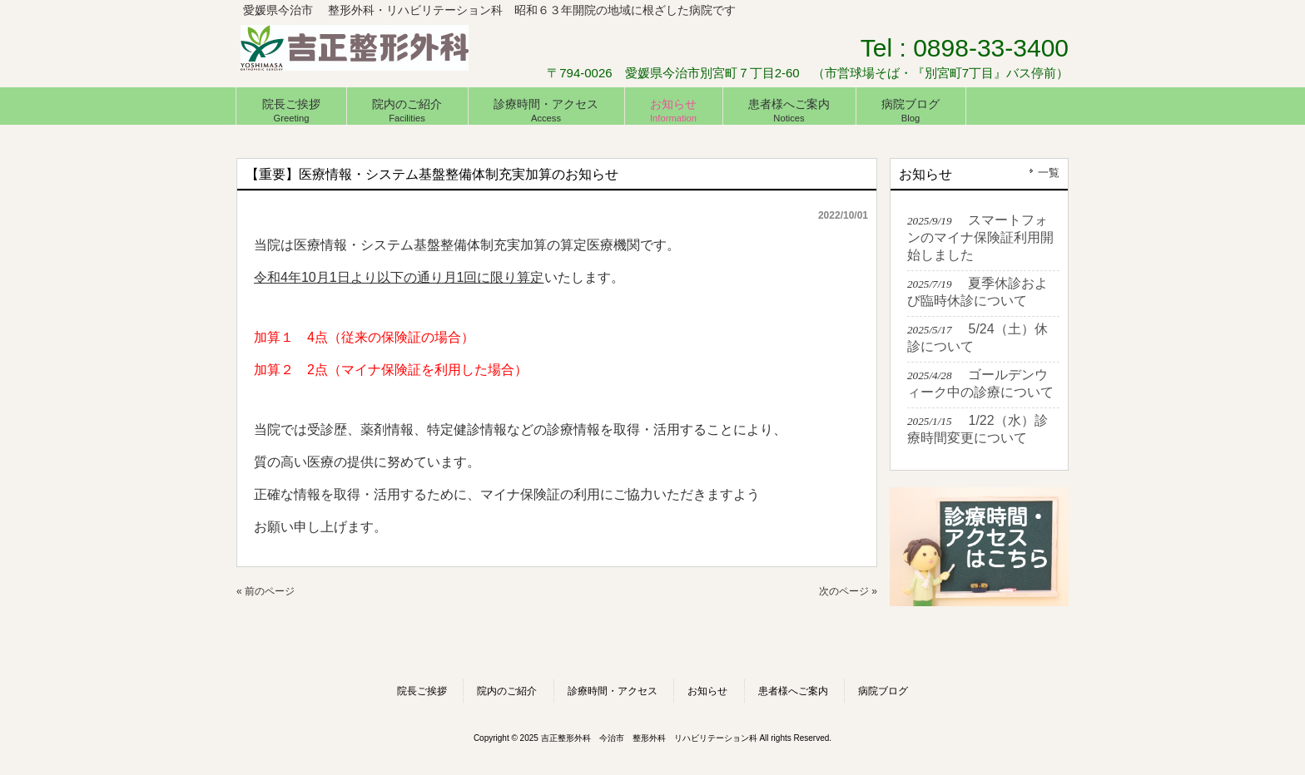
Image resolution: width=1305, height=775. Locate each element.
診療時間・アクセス (612, 691)
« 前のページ (265, 591)
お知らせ (707, 691)
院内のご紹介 (507, 691)
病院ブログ (883, 691)
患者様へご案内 (793, 691)
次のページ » (848, 591)
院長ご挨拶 (422, 691)
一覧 (1048, 172)
